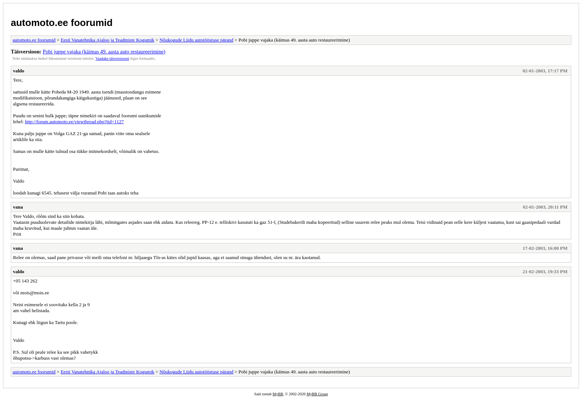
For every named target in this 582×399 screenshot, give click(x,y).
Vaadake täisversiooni (112, 58)
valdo (18, 70)
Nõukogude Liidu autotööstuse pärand (196, 40)
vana (18, 207)
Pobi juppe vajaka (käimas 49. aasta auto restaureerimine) (104, 52)
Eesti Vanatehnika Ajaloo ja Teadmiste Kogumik (107, 40)
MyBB (277, 394)
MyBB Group (317, 394)
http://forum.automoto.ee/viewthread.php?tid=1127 (74, 121)
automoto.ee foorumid (61, 22)
